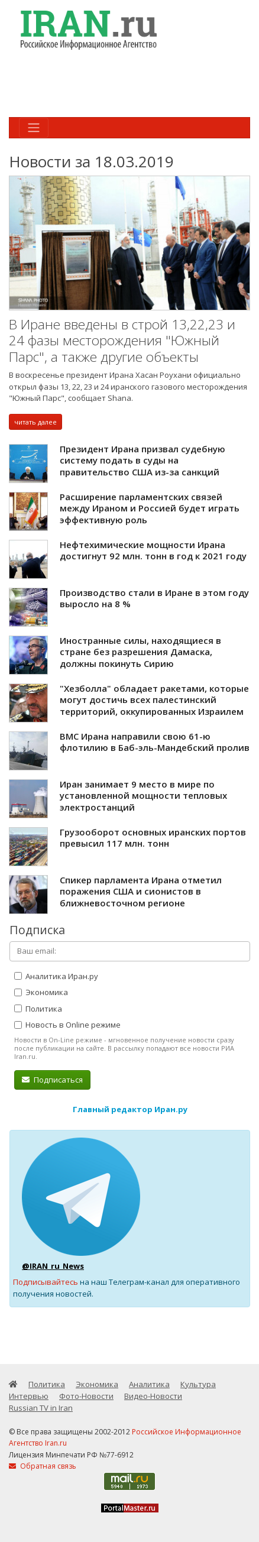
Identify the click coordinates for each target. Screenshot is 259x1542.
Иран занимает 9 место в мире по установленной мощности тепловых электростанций (143, 795)
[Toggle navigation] (33, 128)
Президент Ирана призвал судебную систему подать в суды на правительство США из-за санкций (142, 460)
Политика (38, 1008)
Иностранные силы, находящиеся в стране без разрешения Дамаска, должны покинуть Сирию (140, 651)
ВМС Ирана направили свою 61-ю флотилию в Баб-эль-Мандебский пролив (155, 742)
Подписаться (52, 1079)
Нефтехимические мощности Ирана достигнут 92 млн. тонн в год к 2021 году (153, 550)
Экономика (41, 992)
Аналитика (149, 1384)
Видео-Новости (153, 1396)
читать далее (35, 421)
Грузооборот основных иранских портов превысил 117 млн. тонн (153, 838)
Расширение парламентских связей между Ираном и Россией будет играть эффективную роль (149, 508)
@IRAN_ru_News (53, 1266)
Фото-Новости (86, 1396)
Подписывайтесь (45, 1282)
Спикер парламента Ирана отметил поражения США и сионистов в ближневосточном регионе (141, 891)
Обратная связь (42, 1466)
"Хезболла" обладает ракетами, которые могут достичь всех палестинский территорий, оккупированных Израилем (154, 699)
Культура (198, 1384)
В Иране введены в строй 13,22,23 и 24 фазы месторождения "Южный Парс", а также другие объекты (122, 340)
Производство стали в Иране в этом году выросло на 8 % (154, 598)
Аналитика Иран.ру (56, 976)
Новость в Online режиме (67, 1024)
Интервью (28, 1396)
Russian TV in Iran (41, 1407)
